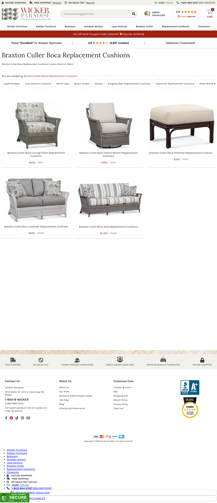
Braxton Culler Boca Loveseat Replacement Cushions (36, 226)
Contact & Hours (123, 387)
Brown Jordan (82, 83)
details (33, 482)
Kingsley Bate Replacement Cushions (129, 83)
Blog (61, 404)
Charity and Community (72, 408)
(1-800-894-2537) (14, 403)
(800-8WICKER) (29, 488)
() (56, 2)
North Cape (62, 83)
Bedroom (70, 26)
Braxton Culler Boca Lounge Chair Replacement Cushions (36, 154)
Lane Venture (119, 26)
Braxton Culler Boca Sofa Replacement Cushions (108, 226)
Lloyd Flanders (12, 83)
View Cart (118, 408)
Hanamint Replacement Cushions (175, 83)
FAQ (116, 391)
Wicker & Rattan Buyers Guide (75, 395)
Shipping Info (121, 395)
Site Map (64, 400)
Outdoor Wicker (93, 26)
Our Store (64, 391)
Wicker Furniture (17, 26)
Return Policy (121, 400)
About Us (64, 387)
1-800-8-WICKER (17, 399)
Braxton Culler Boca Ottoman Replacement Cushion (180, 152)
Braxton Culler (144, 26)
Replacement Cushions (175, 26)
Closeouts (204, 26)
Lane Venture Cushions (38, 83)
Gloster (99, 83)
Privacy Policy (121, 404)
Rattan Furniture (46, 26)
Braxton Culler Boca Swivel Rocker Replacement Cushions (108, 154)
